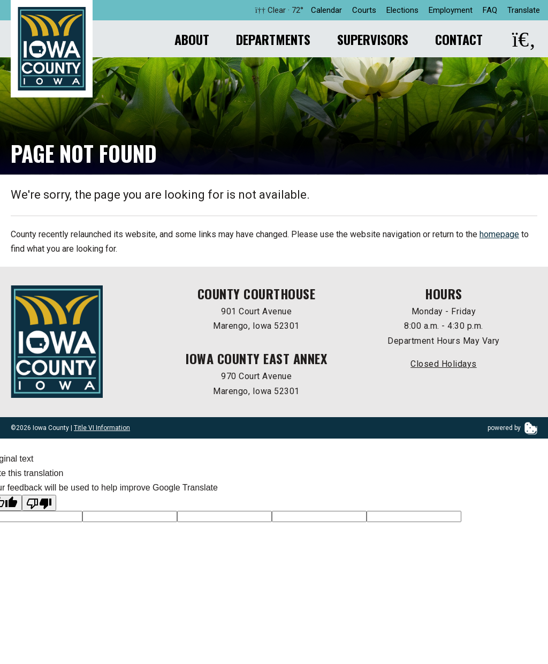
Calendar (326, 10)
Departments (273, 39)
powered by (512, 429)
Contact (459, 39)
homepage (499, 236)
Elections (402, 10)
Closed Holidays (443, 365)
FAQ (490, 10)
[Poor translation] (39, 504)
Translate (523, 10)
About (191, 39)
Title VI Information (102, 429)
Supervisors (372, 39)
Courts (364, 10)
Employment (451, 10)
